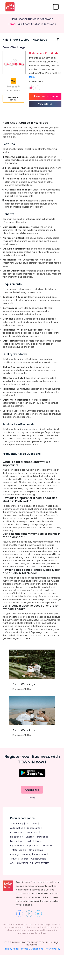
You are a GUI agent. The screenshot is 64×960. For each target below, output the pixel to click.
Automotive (16, 833)
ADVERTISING (24, 868)
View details (45, 106)
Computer (40, 859)
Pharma (47, 850)
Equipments (17, 850)
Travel (13, 863)
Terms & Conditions (32, 953)
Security (26, 859)
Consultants (17, 837)
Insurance (43, 841)
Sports (24, 863)
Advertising (16, 828)
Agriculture (33, 850)
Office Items (36, 855)
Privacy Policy (11, 953)
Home (11, 24)
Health (28, 846)
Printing (14, 859)
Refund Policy (52, 953)
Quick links (32, 795)
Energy (30, 841)
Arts (35, 828)
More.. (32, 79)
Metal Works (19, 855)
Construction (38, 863)
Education (32, 837)
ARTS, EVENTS (41, 868)
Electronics (16, 841)
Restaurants (33, 833)
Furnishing (16, 846)
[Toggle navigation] (56, 7)
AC (28, 828)
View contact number (45, 98)
